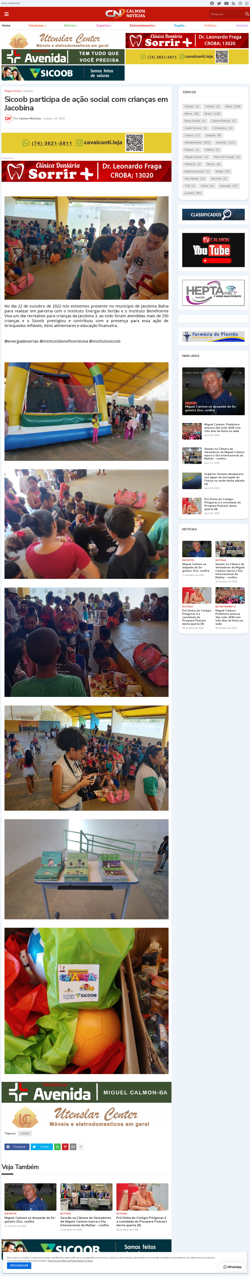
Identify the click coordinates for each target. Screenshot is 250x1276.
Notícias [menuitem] (70, 26)
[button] (7, 14)
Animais (192, 106)
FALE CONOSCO (11, 3)
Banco (192, 114)
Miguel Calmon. (196, 157)
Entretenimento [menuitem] (142, 26)
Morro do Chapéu (226, 157)
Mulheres (193, 164)
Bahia (233, 106)
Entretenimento (197, 143)
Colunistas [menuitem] (36, 26)
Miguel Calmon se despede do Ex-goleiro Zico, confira (30, 1220)
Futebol (212, 150)
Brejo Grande (195, 121)
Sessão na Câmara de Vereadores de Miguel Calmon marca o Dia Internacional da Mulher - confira (85, 1221)
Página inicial (12, 91)
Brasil (212, 114)
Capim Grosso (196, 128)
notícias (28, 91)
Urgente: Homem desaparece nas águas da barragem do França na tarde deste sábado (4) (224, 479)
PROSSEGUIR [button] (19, 1265)
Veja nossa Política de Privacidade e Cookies (70, 1260)
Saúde (222, 171)
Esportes (225, 143)
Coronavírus (222, 128)
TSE (190, 186)
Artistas (212, 106)
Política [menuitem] (210, 26)
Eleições (213, 135)
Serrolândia (195, 179)
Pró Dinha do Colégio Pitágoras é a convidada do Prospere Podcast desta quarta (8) (141, 1221)
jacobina (193, 193)
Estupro (192, 150)
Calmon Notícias (223, 121)
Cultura (192, 135)
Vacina (207, 186)
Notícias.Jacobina (197, 171)
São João (219, 179)
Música (213, 164)
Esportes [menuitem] (103, 26)
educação (228, 186)
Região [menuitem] (179, 26)
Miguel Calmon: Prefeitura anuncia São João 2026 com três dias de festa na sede (222, 428)
